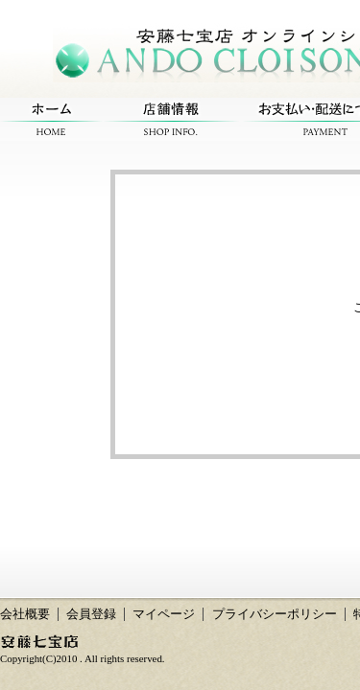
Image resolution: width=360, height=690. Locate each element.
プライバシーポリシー (274, 614)
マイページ (163, 614)
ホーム (51, 119)
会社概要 (25, 614)
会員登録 (91, 614)
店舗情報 (171, 119)
